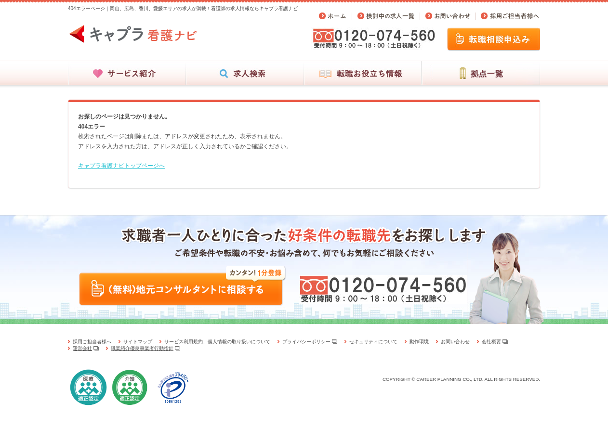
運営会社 (82, 348)
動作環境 (419, 341)
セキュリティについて (373, 341)
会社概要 (491, 341)
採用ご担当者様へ (92, 341)
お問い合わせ (455, 341)
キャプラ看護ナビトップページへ (121, 165)
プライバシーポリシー (306, 341)
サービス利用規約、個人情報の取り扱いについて (217, 341)
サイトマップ (137, 341)
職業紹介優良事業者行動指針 (142, 348)
